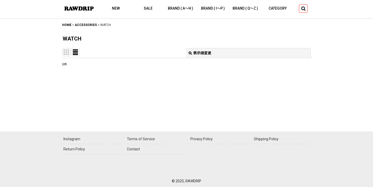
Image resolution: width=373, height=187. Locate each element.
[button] (303, 8)
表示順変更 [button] (200, 53)
